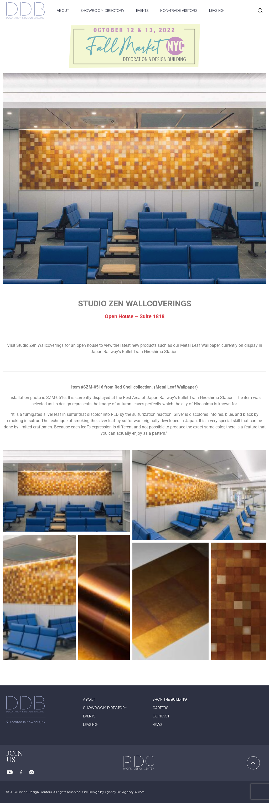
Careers (160, 708)
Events (142, 10)
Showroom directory (105, 708)
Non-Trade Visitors (179, 10)
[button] (66, 491)
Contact (160, 716)
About (63, 10)
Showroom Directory (102, 10)
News (157, 724)
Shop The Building (169, 699)
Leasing (216, 10)
